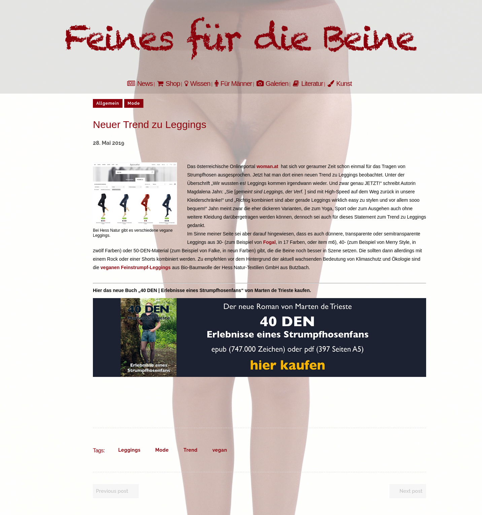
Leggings (129, 450)
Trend (190, 450)
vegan (219, 450)
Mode (162, 450)
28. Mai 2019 (108, 143)
